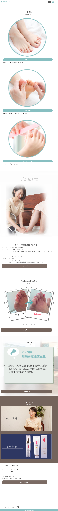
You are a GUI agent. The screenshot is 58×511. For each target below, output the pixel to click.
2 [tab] (24, 324)
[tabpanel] (29, 303)
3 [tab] (26, 324)
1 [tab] (23, 324)
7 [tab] (33, 324)
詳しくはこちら (25, 479)
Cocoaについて (25, 262)
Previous (4, 303)
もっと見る (26, 330)
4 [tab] (28, 324)
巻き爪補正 (27, 110)
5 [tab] (29, 324)
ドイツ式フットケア (28, 59)
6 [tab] (31, 324)
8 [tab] (34, 324)
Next (53, 303)
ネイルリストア (27, 161)
